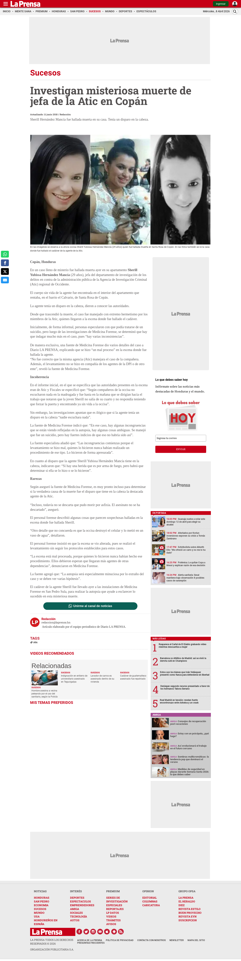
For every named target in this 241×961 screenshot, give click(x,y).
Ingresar (221, 3)
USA (37, 916)
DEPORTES (77, 897)
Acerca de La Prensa (89, 940)
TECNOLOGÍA (78, 916)
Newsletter (176, 940)
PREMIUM (113, 891)
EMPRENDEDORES (82, 905)
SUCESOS (40, 909)
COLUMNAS (149, 901)
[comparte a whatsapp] (5, 254)
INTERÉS (76, 891)
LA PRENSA (185, 897)
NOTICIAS (40, 891)
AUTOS (74, 920)
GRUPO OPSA (186, 891)
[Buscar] (235, 11)
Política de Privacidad (119, 940)
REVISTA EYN (187, 916)
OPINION (148, 891)
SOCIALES (76, 912)
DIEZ (181, 905)
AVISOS (111, 924)
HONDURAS (41, 897)
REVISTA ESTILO (189, 909)
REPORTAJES (115, 909)
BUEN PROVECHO (189, 912)
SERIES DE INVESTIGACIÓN (117, 899)
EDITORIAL (149, 897)
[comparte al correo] (5, 280)
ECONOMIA (41, 905)
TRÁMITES (113, 920)
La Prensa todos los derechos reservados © (51, 941)
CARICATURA (151, 905)
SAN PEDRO (41, 901)
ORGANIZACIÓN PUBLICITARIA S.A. (52, 949)
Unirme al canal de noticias (92, 606)
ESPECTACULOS (80, 901)
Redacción (65, 114)
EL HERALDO (186, 901)
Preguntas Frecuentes (90, 943)
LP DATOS (112, 912)
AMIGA (74, 909)
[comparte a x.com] (5, 271)
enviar (180, 449)
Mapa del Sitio (196, 940)
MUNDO (39, 912)
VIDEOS (111, 916)
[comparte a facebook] (5, 262)
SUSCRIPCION (187, 920)
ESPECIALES (114, 905)
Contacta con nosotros (151, 940)
